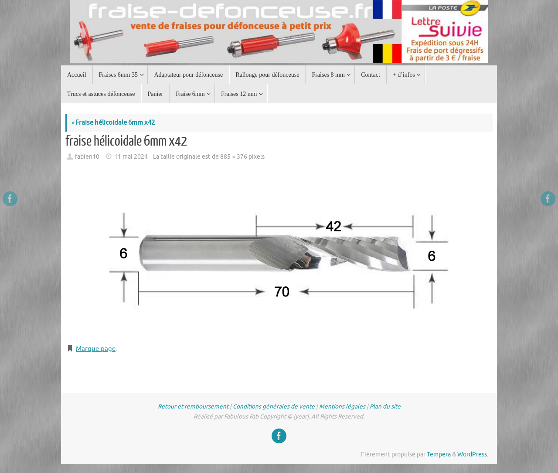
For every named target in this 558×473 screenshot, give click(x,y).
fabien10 (87, 156)
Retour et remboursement (193, 406)
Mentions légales (342, 406)
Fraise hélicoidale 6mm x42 (113, 123)
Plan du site (385, 406)
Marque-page (96, 349)
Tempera (439, 454)
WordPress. (472, 454)
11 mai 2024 (131, 156)
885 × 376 (233, 156)
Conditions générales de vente (274, 406)
